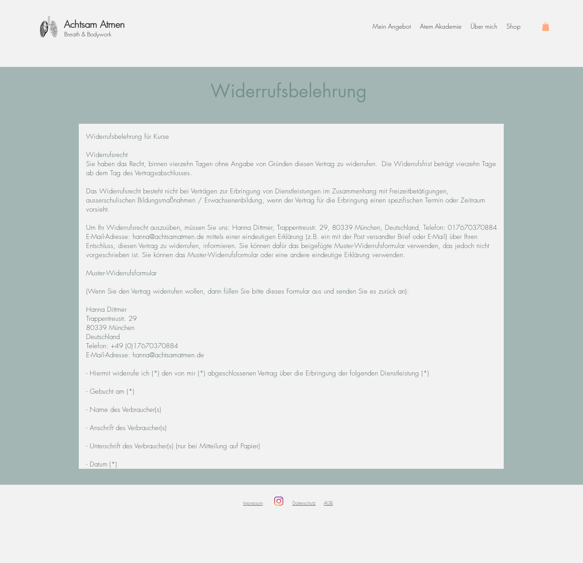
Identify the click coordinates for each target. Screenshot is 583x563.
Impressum (253, 503)
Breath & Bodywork (88, 34)
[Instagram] (278, 501)
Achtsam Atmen (94, 24)
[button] (545, 26)
